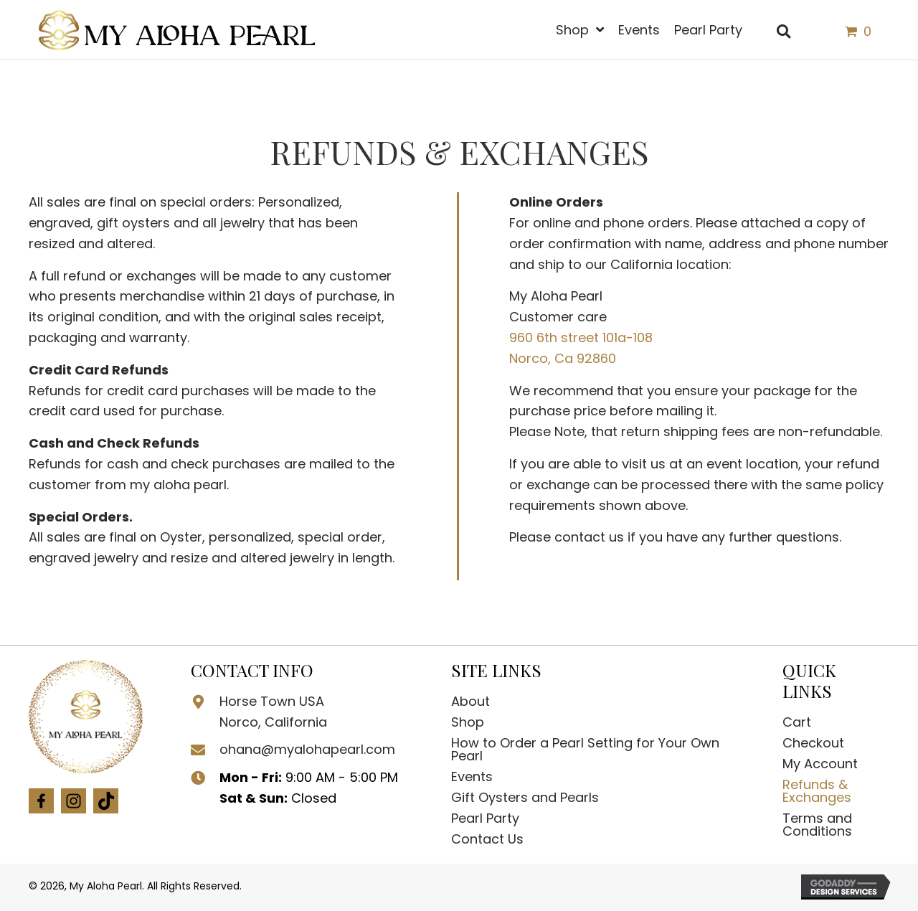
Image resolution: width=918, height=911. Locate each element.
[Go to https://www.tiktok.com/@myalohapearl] (105, 806)
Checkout (813, 743)
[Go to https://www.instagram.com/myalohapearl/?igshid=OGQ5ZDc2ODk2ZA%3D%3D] (73, 805)
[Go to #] (41, 805)
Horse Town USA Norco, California (273, 711)
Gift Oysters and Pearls (525, 797)
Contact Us (487, 839)
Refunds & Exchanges (816, 790)
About (470, 701)
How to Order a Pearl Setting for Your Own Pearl (585, 749)
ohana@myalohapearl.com (307, 749)
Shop (467, 722)
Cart (796, 722)
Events (472, 776)
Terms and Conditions (817, 824)
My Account (820, 764)
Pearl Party (485, 818)
